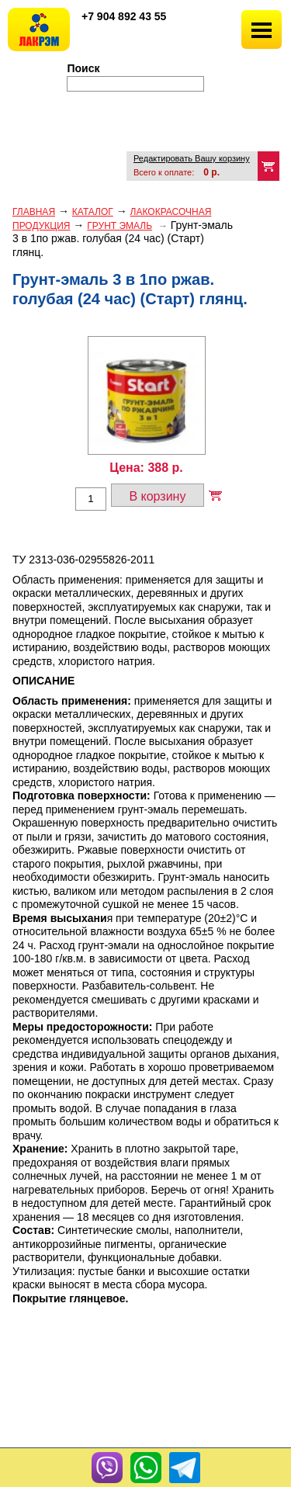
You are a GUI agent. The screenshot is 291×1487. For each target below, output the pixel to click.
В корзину (157, 496)
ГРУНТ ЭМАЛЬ (119, 225)
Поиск (84, 68)
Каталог (92, 211)
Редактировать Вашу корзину (191, 158)
